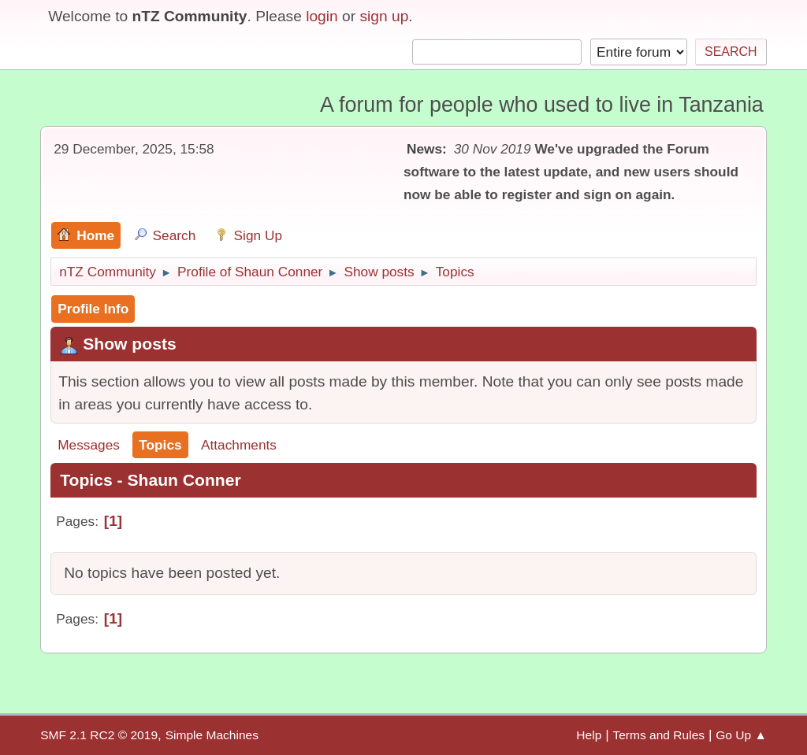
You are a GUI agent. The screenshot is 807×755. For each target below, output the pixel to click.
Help (588, 735)
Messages (89, 445)
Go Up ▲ (741, 735)
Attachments (239, 445)
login (322, 16)
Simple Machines (211, 735)
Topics (160, 445)
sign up (383, 16)
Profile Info (93, 308)
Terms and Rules (658, 735)
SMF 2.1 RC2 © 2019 (99, 735)
